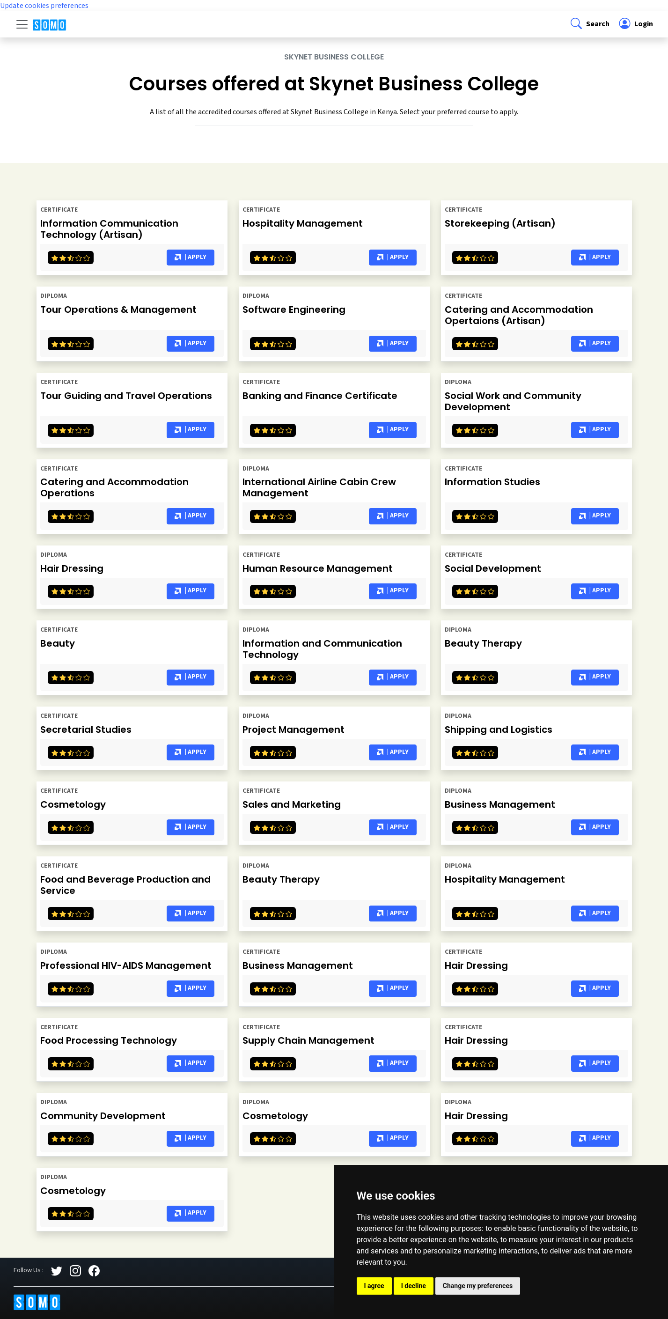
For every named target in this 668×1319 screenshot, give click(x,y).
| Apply (190, 257)
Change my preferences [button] (478, 1286)
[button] (589, 24)
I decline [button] (413, 1286)
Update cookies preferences (44, 5)
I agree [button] (374, 1286)
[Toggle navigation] (22, 24)
